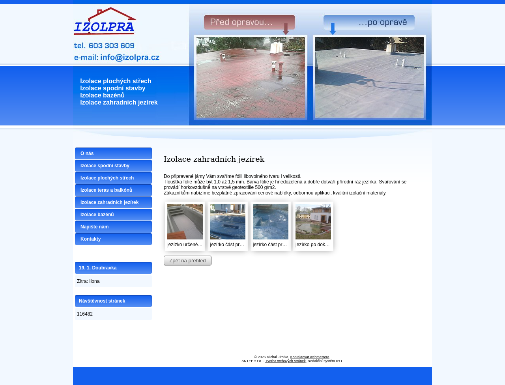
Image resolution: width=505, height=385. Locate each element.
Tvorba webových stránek (285, 361)
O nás (87, 153)
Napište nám (94, 227)
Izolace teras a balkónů (106, 190)
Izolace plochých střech (107, 178)
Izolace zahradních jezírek (109, 202)
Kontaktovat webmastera (309, 357)
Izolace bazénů (97, 214)
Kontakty (90, 239)
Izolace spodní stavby (104, 165)
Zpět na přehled (187, 261)
